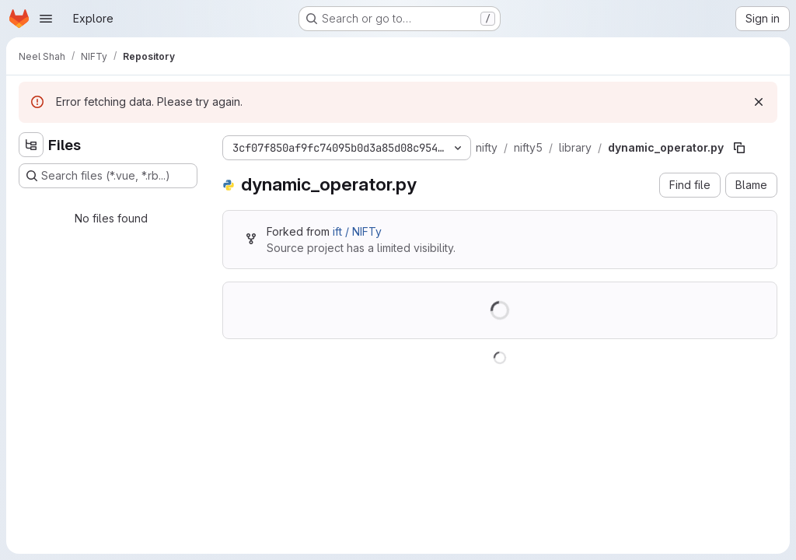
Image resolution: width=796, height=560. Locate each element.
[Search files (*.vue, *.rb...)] (108, 175)
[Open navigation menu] (45, 18)
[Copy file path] (739, 147)
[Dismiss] (758, 102)
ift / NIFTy (357, 231)
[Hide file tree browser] (31, 144)
